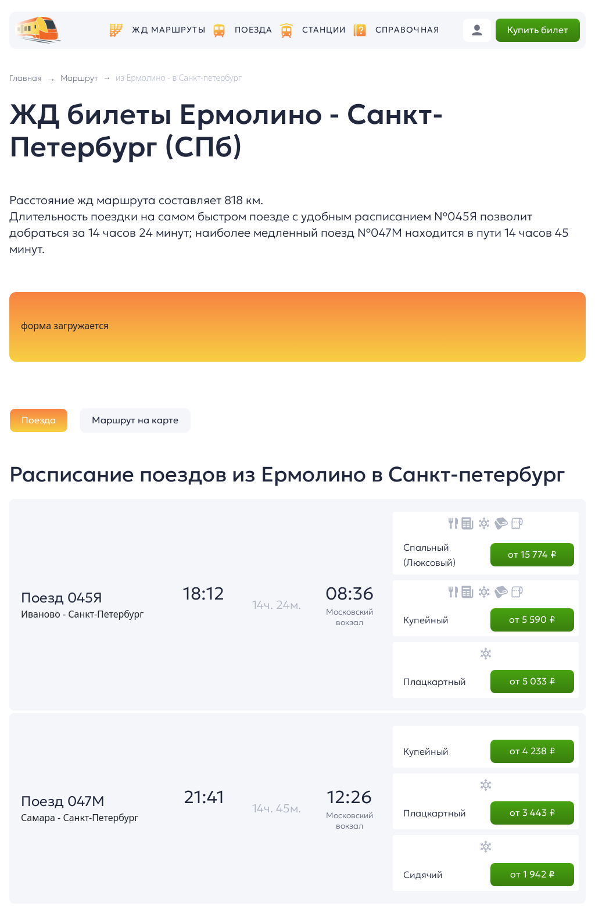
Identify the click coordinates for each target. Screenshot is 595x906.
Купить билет (537, 29)
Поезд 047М (63, 801)
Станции (324, 30)
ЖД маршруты (168, 30)
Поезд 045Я (61, 598)
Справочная (407, 30)
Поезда (254, 30)
